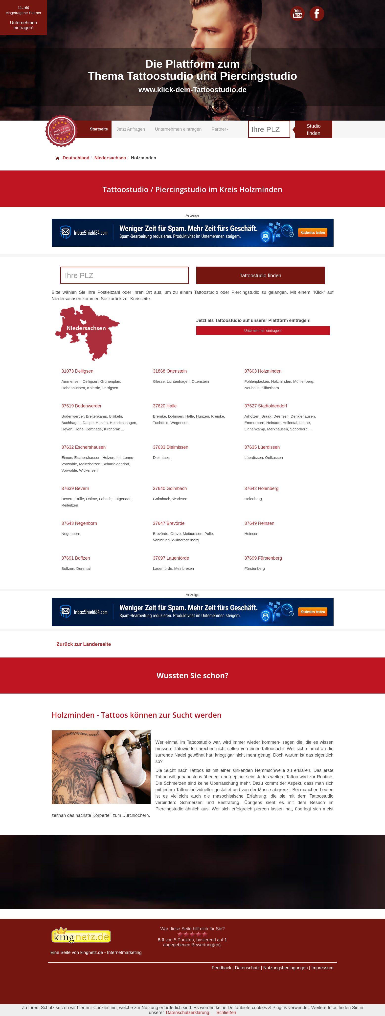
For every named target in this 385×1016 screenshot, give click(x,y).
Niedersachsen (110, 157)
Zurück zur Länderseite (84, 644)
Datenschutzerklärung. (188, 1012)
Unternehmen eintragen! (263, 331)
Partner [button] (220, 129)
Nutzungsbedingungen (285, 967)
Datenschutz (247, 967)
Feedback (221, 967)
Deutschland (72, 157)
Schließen (226, 1012)
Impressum (322, 967)
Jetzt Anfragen (130, 129)
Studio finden (314, 129)
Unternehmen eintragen (178, 129)
